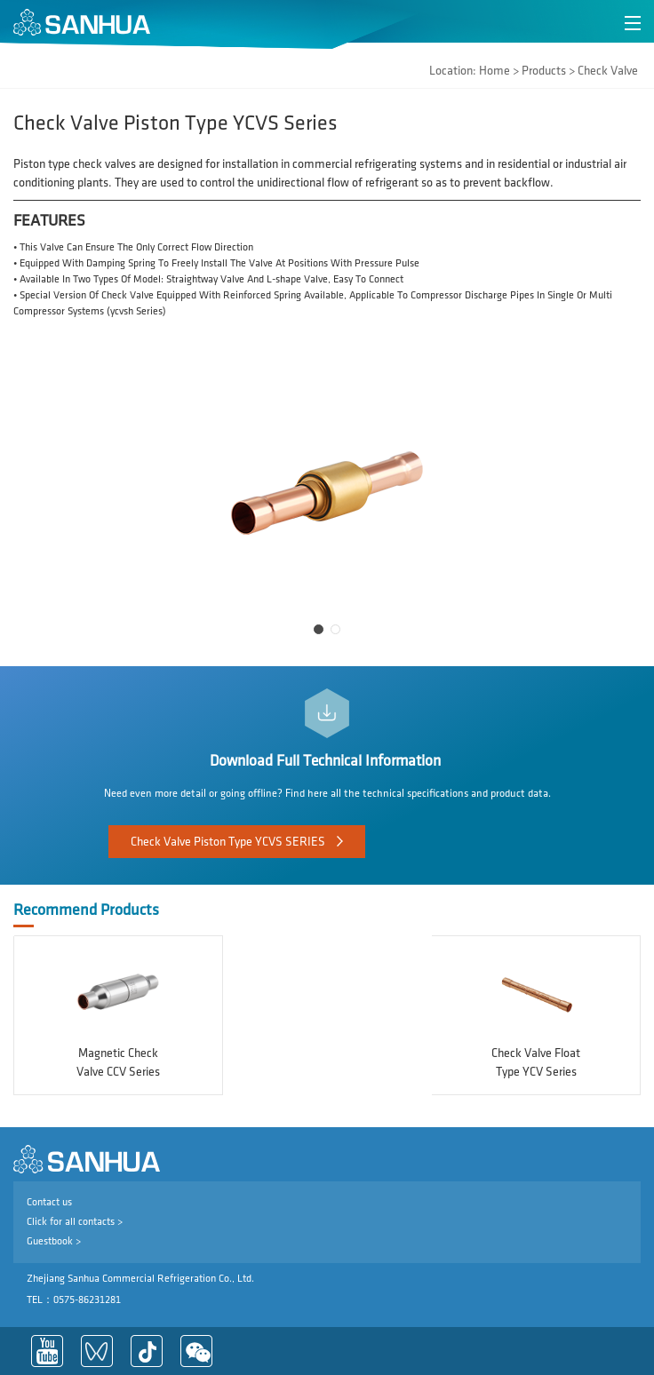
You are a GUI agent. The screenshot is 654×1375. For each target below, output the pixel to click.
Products (544, 70)
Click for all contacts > (75, 1222)
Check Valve (608, 70)
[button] (318, 629)
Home (494, 70)
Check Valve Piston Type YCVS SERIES (228, 841)
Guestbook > (54, 1241)
